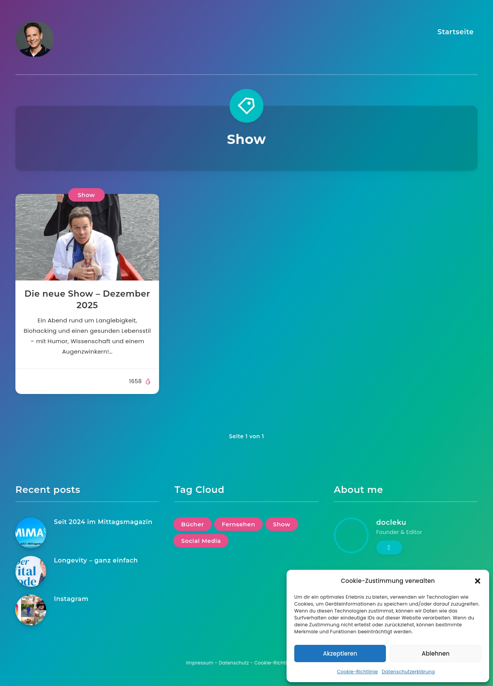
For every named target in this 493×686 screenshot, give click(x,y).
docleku (391, 522)
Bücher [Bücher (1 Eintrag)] (192, 524)
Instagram (71, 599)
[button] (477, 581)
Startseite (456, 32)
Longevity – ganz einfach (96, 560)
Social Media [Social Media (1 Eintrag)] (201, 540)
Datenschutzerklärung (408, 671)
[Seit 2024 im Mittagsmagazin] (30, 532)
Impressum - (202, 662)
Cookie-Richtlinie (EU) (280, 662)
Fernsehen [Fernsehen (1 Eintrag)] (238, 524)
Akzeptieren (340, 653)
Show (86, 195)
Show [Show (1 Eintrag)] (281, 524)
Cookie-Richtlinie (357, 671)
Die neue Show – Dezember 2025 (87, 299)
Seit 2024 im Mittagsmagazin (103, 522)
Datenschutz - (236, 662)
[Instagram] (30, 609)
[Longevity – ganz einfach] (30, 571)
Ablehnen (435, 653)
